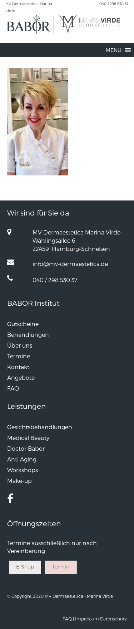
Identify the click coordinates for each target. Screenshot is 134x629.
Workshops (22, 469)
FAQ (13, 388)
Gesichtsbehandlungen (39, 427)
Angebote (21, 377)
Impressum (87, 618)
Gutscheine (23, 323)
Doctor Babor (26, 448)
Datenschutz (113, 618)
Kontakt (18, 366)
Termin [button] (60, 566)
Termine (18, 356)
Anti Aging (21, 459)
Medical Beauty (28, 437)
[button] (113, 50)
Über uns (19, 345)
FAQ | (68, 618)
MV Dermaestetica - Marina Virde (79, 596)
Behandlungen (28, 334)
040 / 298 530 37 (114, 3)
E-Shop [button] (25, 566)
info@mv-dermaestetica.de (70, 263)
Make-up (19, 480)
